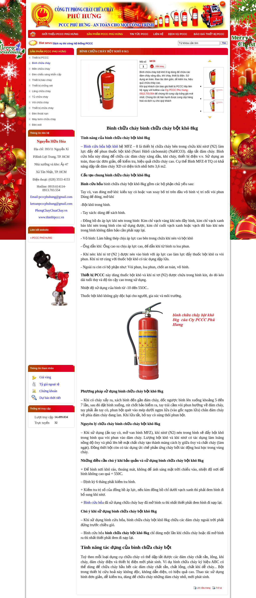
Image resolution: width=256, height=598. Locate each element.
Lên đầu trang (203, 588)
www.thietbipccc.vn (51, 217)
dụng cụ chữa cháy (125, 557)
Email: (34, 197)
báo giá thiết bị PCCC (171, 86)
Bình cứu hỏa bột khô (101, 146)
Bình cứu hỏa (94, 503)
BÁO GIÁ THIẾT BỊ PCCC (209, 34)
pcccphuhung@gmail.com (55, 197)
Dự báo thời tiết (50, 397)
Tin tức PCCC (139, 34)
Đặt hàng (160, 66)
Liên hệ (158, 34)
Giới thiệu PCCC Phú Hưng (60, 34)
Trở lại (219, 588)
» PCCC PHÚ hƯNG (41, 237)
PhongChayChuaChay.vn (51, 210)
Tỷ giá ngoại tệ (49, 384)
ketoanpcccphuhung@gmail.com (51, 203)
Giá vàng (45, 377)
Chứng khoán (48, 391)
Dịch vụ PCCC (177, 34)
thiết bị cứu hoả (102, 572)
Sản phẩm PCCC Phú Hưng (105, 34)
